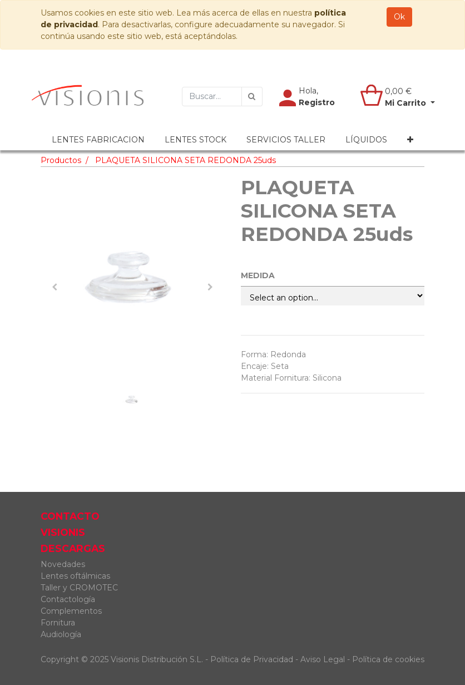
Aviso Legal (323, 659)
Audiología (61, 634)
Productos (61, 160)
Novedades (63, 564)
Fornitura (58, 623)
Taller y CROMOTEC (79, 588)
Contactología (68, 599)
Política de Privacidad (251, 659)
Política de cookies (388, 659)
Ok (399, 17)
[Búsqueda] (252, 96)
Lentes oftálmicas (75, 576)
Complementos (71, 611)
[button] (410, 140)
